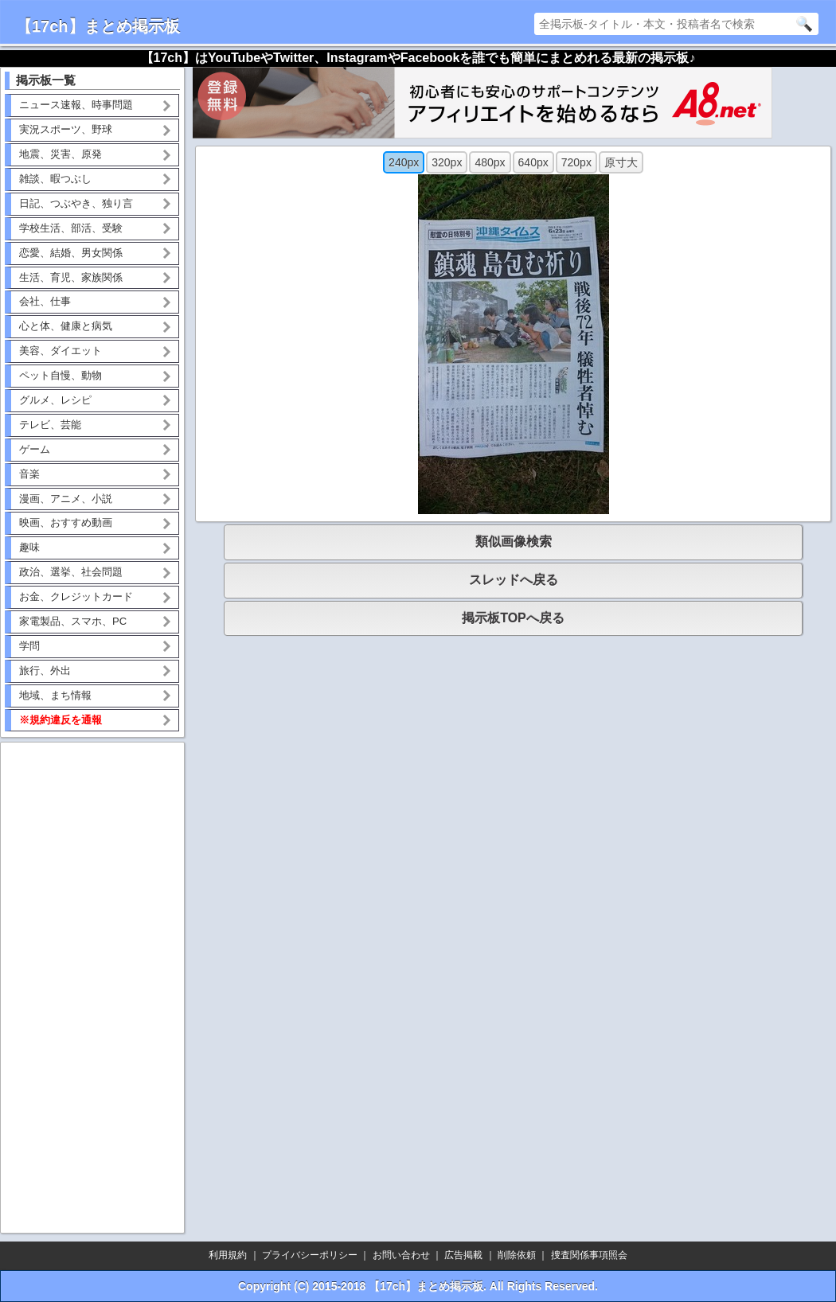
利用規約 (228, 1255)
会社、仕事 (45, 301)
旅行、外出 (45, 670)
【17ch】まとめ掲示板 (98, 26)
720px (576, 162)
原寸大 (621, 162)
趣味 (29, 547)
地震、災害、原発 (60, 154)
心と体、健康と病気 (65, 326)
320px (447, 162)
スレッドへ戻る (513, 580)
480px (490, 162)
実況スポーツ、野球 (65, 129)
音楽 (29, 474)
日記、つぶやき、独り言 (76, 203)
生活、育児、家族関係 (71, 277)
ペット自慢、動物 (60, 375)
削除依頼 (517, 1255)
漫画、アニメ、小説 (65, 499)
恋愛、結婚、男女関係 (71, 253)
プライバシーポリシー (309, 1255)
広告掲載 (463, 1255)
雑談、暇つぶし (55, 179)
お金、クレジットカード (76, 596)
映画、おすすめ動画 (65, 522)
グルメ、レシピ (55, 400)
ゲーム (34, 449)
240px (404, 162)
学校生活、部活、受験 (71, 228)
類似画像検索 (513, 541)
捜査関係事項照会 (589, 1255)
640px (533, 162)
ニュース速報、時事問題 (76, 105)
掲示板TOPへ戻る (513, 618)
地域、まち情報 (55, 695)
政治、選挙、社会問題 (71, 572)
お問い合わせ (401, 1255)
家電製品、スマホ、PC (73, 621)
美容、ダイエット (60, 351)
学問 (29, 646)
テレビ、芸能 (50, 425)
